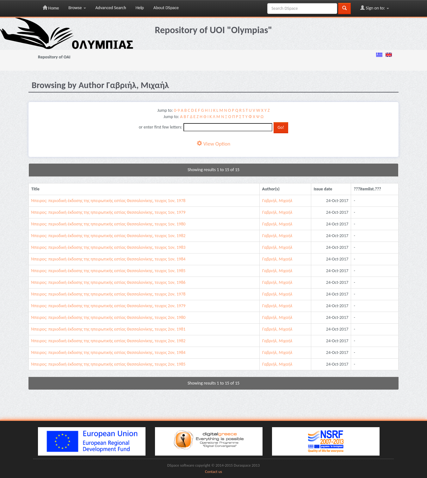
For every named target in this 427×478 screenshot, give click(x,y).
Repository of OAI (54, 57)
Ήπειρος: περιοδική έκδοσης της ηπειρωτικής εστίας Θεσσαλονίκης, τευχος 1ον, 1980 (108, 224)
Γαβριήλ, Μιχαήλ (277, 200)
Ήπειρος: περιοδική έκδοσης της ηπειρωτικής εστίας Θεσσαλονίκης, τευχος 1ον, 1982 (108, 235)
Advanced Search (111, 7)
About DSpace (166, 7)
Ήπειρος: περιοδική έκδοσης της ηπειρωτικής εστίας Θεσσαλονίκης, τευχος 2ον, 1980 (108, 317)
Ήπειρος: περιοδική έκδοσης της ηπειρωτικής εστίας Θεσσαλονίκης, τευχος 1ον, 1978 (108, 200)
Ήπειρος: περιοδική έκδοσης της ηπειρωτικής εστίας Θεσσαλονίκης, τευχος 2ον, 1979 (108, 305)
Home (51, 8)
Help (140, 7)
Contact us (213, 471)
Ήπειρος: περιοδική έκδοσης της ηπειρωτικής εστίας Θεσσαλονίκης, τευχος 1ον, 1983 (108, 247)
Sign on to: (374, 8)
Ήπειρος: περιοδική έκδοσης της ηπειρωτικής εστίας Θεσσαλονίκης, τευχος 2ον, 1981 (108, 329)
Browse (77, 7)
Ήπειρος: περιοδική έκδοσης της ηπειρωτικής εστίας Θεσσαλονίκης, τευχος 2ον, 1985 (108, 364)
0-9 (177, 110)
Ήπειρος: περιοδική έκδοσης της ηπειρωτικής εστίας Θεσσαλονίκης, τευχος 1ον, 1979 (108, 212)
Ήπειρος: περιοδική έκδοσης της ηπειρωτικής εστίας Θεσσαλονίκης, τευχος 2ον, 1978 (108, 294)
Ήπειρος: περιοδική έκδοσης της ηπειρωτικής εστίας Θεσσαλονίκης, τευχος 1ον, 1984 (108, 259)
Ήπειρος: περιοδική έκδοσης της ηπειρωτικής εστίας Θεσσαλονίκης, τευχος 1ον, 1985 (108, 270)
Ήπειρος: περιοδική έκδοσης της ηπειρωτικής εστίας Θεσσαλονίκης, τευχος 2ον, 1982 (108, 341)
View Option (213, 143)
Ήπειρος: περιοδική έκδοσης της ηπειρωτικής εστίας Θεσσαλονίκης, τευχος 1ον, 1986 (108, 282)
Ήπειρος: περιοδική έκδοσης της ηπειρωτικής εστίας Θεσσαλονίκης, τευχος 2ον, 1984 (108, 352)
